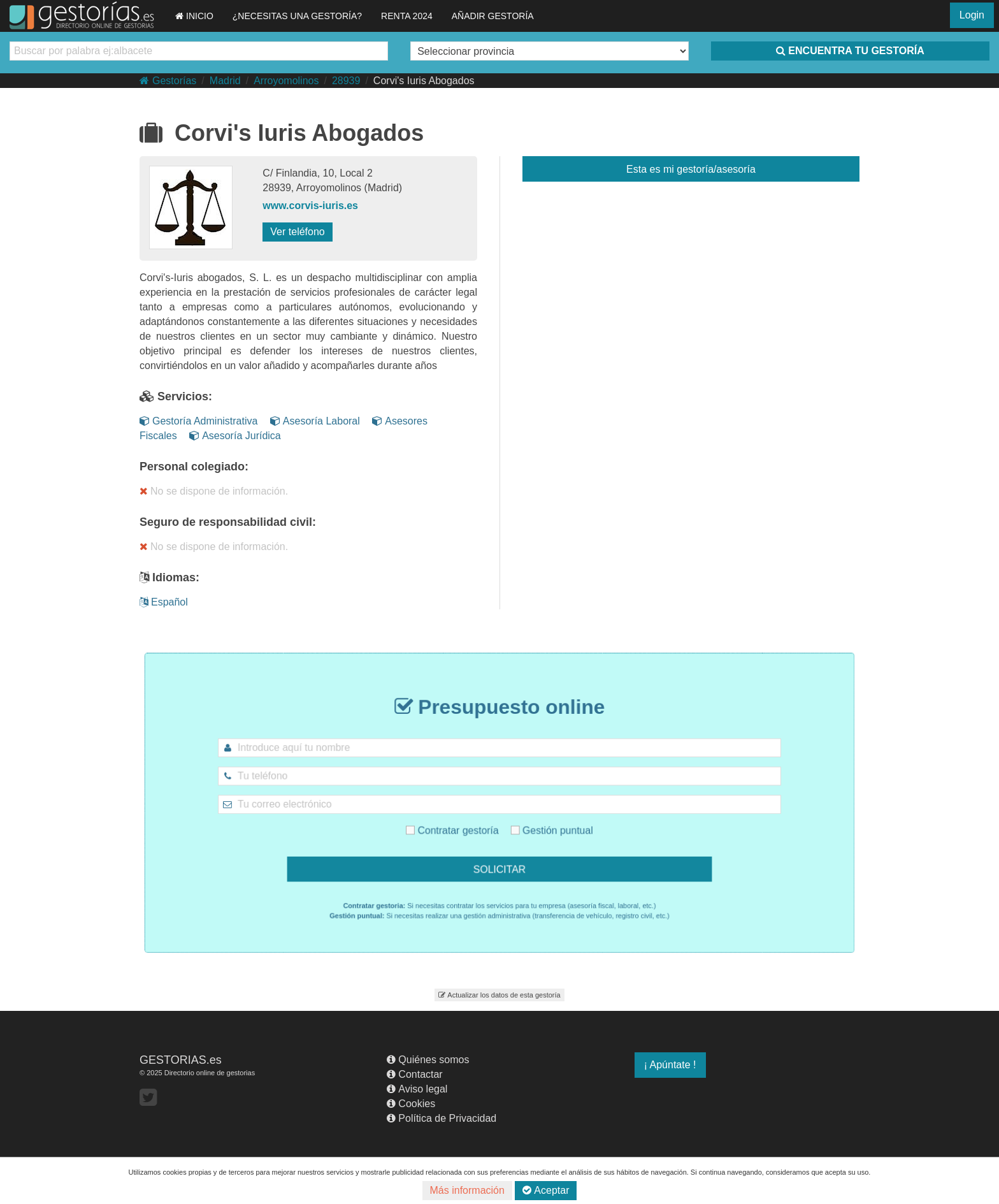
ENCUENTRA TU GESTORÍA (850, 50)
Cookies (411, 1103)
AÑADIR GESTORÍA (493, 16)
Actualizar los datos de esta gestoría (499, 995)
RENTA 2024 (407, 16)
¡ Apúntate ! (670, 1064)
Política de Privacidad (441, 1118)
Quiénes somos (428, 1059)
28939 (346, 80)
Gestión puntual (538, 823)
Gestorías (168, 80)
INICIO (194, 16)
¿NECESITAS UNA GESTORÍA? (297, 16)
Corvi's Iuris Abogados (424, 80)
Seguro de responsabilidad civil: (228, 522)
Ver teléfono (297, 231)
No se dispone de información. (214, 491)
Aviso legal (417, 1089)
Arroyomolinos (286, 80)
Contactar (414, 1074)
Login (971, 15)
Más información (467, 1190)
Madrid (225, 80)
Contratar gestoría (465, 823)
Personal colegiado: (194, 466)
